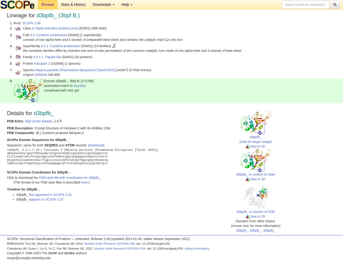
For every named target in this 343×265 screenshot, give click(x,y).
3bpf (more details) (38, 121)
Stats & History (73, 5)
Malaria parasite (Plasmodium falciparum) (65, 70)
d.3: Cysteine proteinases (48, 35)
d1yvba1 (80, 86)
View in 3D (255, 146)
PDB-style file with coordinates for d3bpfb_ (70, 178)
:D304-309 (109, 243)
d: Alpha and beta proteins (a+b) (55, 28)
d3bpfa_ (242, 230)
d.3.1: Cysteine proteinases (61, 46)
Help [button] (127, 5)
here (84, 182)
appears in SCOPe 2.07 (46, 199)
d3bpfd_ (269, 230)
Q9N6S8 (40, 75)
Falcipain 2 (42, 63)
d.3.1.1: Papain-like (47, 57)
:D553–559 (119, 248)
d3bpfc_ (256, 230)
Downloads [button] (104, 5)
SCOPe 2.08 (31, 23)
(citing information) (197, 248)
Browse (48, 5)
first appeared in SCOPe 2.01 (50, 195)
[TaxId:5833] (105, 70)
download (96, 145)
